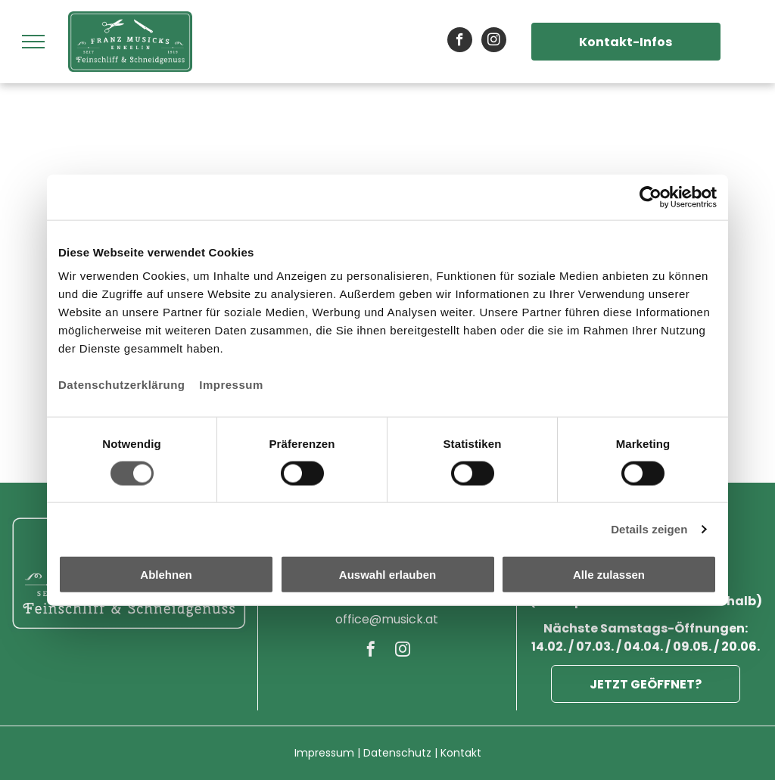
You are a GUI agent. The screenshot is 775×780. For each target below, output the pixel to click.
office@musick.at (386, 619)
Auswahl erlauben (387, 574)
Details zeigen (649, 528)
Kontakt (460, 752)
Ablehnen (165, 574)
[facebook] (459, 41)
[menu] (33, 41)
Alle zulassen (609, 574)
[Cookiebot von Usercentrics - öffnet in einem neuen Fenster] (650, 196)
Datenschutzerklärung (121, 384)
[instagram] (493, 41)
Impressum (231, 384)
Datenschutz (397, 752)
